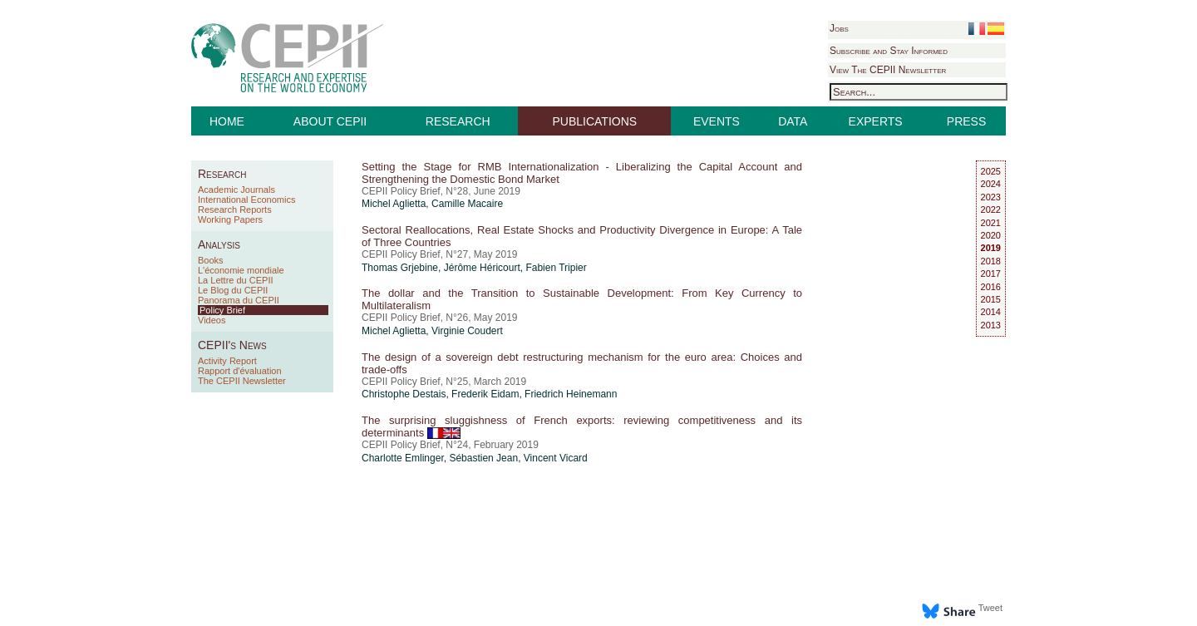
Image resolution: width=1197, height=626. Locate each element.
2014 (991, 312)
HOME (226, 121)
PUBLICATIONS (595, 121)
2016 (991, 287)
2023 (991, 197)
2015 (991, 299)
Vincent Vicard (556, 458)
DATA (792, 121)
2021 (991, 223)
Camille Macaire (467, 203)
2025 (991, 171)
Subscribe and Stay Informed (889, 51)
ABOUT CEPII (330, 121)
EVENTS (716, 121)
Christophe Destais (404, 394)
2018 (991, 261)
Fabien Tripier (555, 268)
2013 (991, 325)
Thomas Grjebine (400, 268)
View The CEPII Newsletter (888, 70)
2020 (991, 235)
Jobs (839, 28)
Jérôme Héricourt (482, 268)
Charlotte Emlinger (403, 458)
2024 (991, 184)
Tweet (990, 608)
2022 (991, 209)
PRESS (966, 121)
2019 (991, 248)
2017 (991, 273)
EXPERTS (876, 121)
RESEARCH (458, 121)
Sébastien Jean (483, 458)
